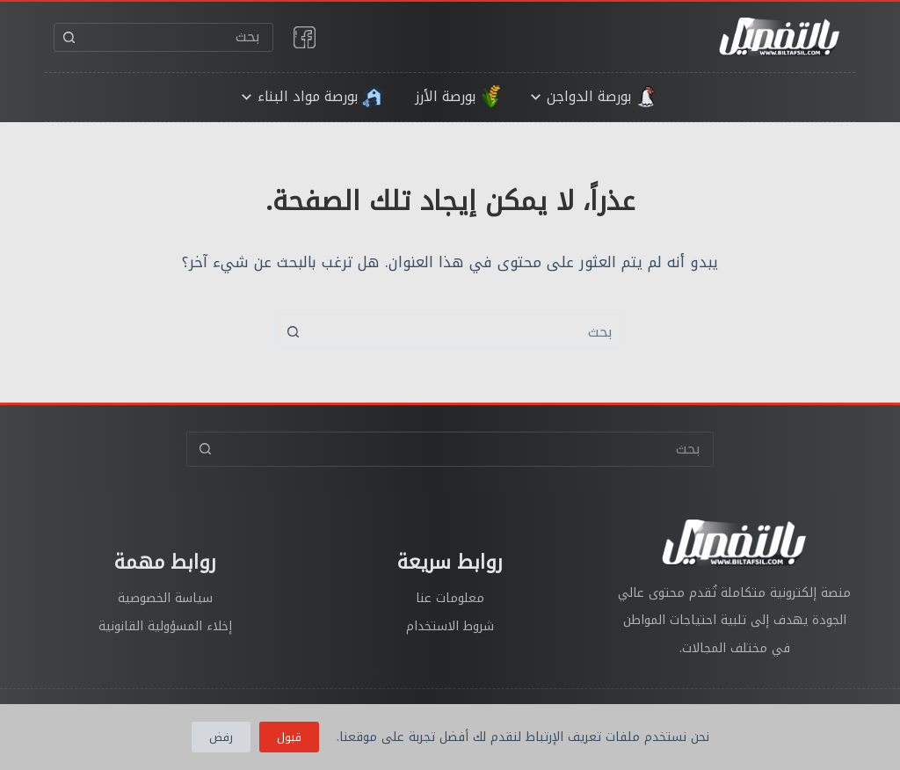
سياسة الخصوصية (165, 598)
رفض (221, 737)
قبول (289, 737)
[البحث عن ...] (177, 37)
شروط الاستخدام (450, 626)
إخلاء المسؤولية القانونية (165, 626)
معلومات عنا (450, 598)
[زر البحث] (68, 37)
